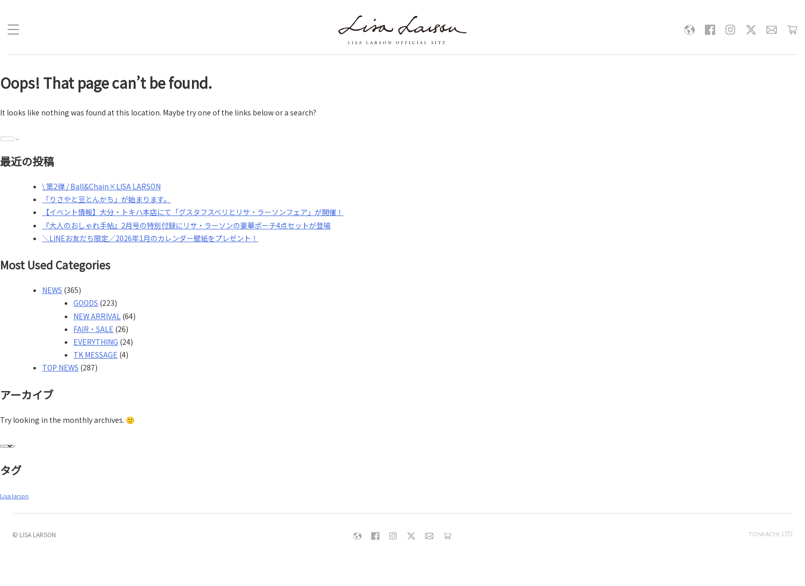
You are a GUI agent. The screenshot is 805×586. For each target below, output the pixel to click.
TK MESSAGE (95, 354)
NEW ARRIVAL (97, 316)
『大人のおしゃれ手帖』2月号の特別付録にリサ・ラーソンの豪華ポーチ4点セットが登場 (186, 225)
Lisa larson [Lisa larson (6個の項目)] (14, 496)
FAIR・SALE (93, 329)
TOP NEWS (60, 367)
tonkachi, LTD (770, 534)
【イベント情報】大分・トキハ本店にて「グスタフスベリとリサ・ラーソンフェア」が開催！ (192, 212)
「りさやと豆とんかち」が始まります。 (106, 199)
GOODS (85, 303)
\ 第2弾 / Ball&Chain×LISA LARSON (101, 186)
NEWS (52, 290)
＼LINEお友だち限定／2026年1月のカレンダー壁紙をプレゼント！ (150, 238)
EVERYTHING (95, 342)
